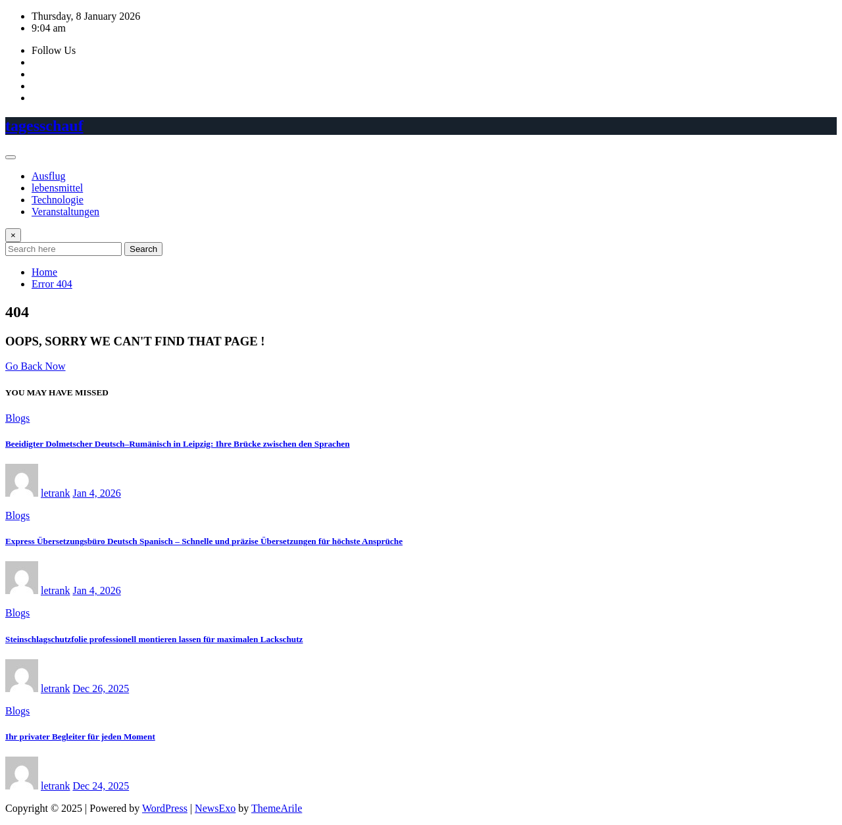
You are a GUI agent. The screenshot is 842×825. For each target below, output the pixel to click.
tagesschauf (44, 125)
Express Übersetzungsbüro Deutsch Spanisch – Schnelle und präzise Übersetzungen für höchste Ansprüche (204, 541)
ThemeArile (276, 808)
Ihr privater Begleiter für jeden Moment (80, 736)
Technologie (58, 199)
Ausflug (49, 176)
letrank (55, 493)
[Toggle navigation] (10, 157)
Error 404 (52, 283)
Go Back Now (35, 366)
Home (44, 272)
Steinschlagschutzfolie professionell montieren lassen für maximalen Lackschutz (154, 639)
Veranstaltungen (65, 211)
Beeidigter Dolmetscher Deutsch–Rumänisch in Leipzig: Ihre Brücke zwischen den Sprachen (177, 444)
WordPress (164, 808)
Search (143, 249)
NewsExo (215, 808)
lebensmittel (57, 187)
